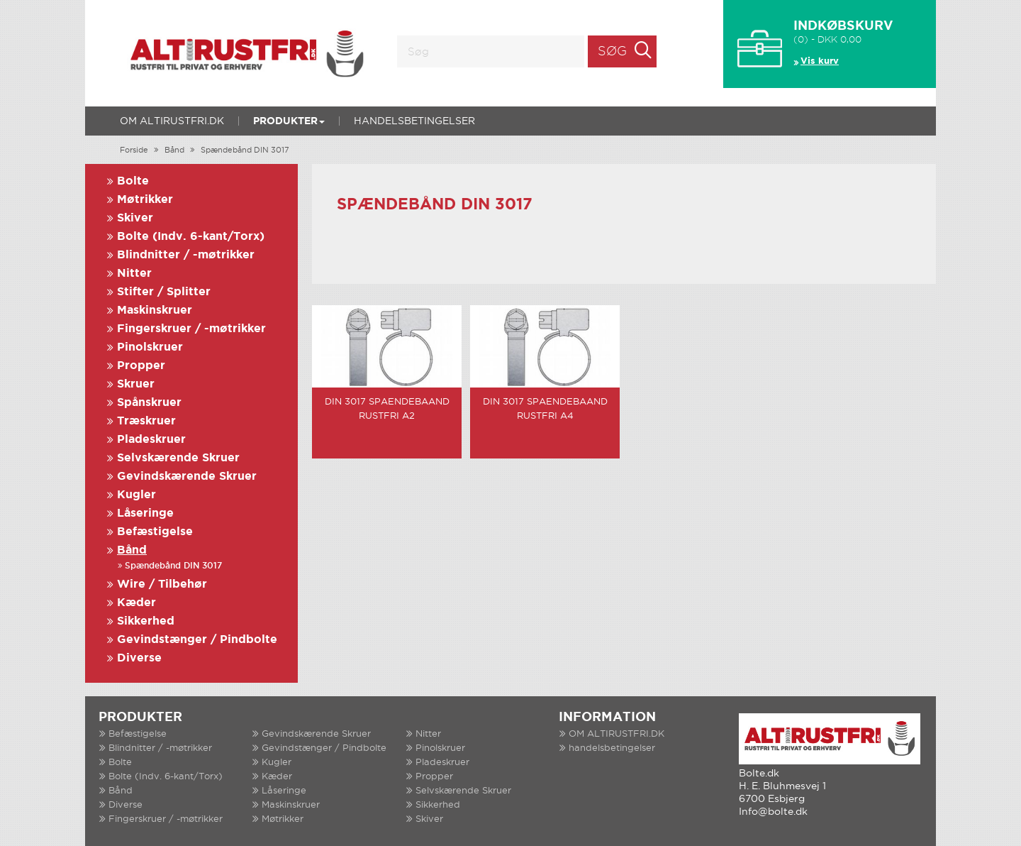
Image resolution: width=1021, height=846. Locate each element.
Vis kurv (819, 61)
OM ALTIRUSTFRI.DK (172, 121)
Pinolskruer (150, 347)
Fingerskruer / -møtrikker (191, 329)
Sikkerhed (145, 621)
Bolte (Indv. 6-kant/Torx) (190, 236)
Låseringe (145, 513)
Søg (612, 51)
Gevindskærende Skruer (187, 476)
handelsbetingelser (414, 121)
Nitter (134, 273)
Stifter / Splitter (164, 292)
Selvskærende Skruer (178, 458)
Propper (141, 366)
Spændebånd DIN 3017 (245, 150)
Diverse (139, 658)
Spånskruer (149, 402)
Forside (134, 150)
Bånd (174, 150)
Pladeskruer (151, 439)
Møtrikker (145, 199)
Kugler (136, 495)
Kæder (136, 603)
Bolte (133, 181)
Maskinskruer (154, 310)
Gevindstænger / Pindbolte (197, 639)
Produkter (289, 121)
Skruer (136, 384)
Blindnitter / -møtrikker (186, 255)
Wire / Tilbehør (162, 584)
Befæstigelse (155, 532)
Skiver (135, 218)
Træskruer (146, 421)
